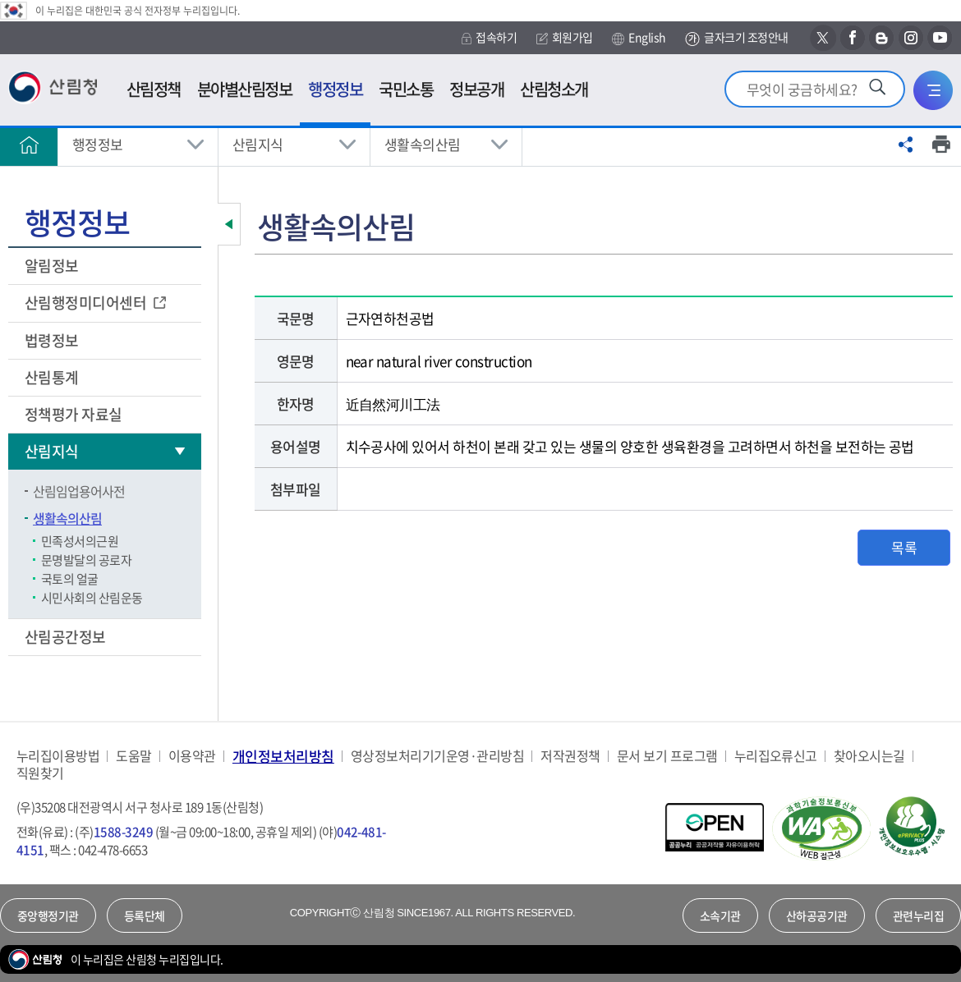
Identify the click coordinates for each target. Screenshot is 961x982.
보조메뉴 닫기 (229, 224)
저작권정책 (570, 755)
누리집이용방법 (57, 755)
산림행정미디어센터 (87, 302)
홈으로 (28, 144)
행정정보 (97, 144)
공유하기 (906, 144)
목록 (904, 547)
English (638, 37)
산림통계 (53, 377)
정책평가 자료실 (73, 414)
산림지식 (257, 144)
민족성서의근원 (79, 541)
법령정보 (53, 340)
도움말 (133, 755)
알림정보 (53, 266)
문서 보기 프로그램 (667, 755)
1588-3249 (123, 832)
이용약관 (192, 755)
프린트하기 (941, 144)
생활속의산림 (422, 144)
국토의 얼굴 (70, 579)
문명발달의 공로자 (86, 560)
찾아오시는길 (869, 755)
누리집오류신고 (775, 755)
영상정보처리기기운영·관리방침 (437, 755)
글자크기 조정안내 (736, 38)
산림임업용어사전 (79, 491)
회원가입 (564, 37)
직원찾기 (40, 773)
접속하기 (489, 37)
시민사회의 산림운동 (92, 598)
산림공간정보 (66, 637)
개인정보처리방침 (283, 755)
